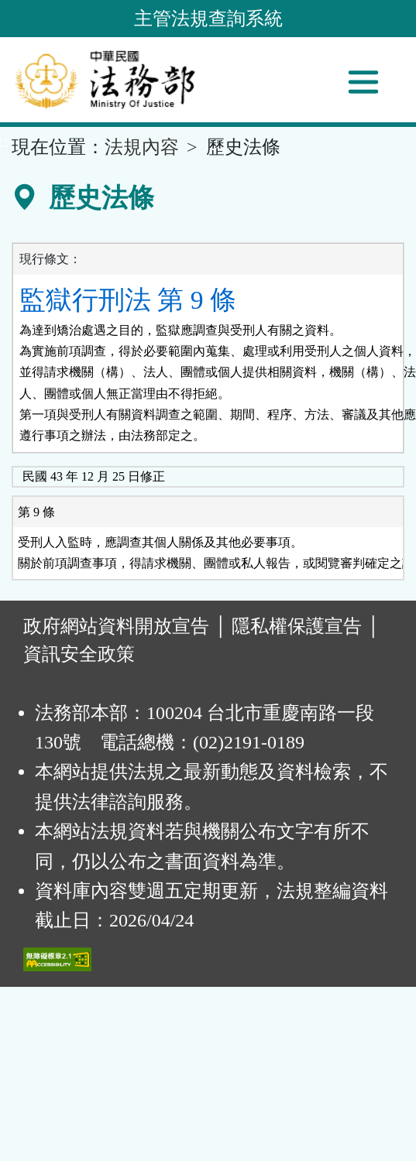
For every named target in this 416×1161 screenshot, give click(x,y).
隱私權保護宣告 (297, 626)
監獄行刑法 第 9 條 (127, 300)
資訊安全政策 (79, 654)
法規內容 (142, 147)
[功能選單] (363, 82)
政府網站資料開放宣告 (116, 626)
